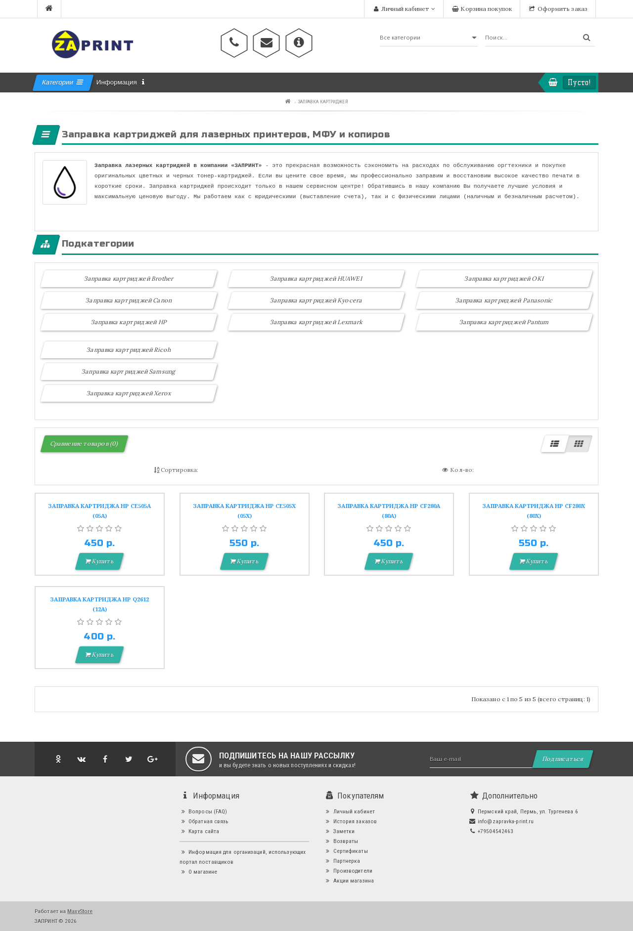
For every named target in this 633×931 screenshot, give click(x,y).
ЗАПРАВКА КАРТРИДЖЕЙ (323, 101)
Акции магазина (349, 880)
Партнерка (342, 860)
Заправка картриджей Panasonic (504, 300)
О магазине (199, 871)
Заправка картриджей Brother (129, 278)
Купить (100, 561)
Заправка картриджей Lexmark (316, 322)
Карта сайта (200, 831)
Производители (348, 870)
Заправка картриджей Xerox (129, 393)
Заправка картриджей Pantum (504, 322)
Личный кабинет (349, 811)
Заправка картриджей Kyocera (317, 300)
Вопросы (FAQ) (203, 811)
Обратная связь (204, 821)
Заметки (339, 831)
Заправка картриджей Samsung (129, 371)
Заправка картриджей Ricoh (129, 349)
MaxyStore (79, 911)
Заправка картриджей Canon (129, 300)
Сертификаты (346, 850)
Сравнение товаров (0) (84, 443)
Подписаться (563, 758)
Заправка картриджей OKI (503, 278)
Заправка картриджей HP (129, 322)
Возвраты (341, 841)
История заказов (350, 821)
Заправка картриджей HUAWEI (316, 278)
